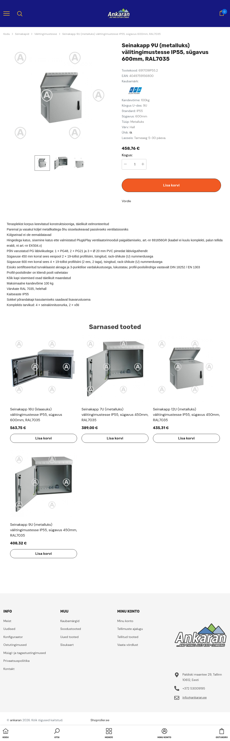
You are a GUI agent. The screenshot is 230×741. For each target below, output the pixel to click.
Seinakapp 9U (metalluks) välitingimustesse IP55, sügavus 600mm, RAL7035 (111, 34)
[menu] (6, 13)
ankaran (16, 720)
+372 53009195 (193, 688)
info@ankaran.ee (194, 697)
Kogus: (127, 155)
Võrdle (126, 201)
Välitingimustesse (45, 34)
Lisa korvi (171, 185)
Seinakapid (22, 34)
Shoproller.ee (100, 720)
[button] (56, 734)
